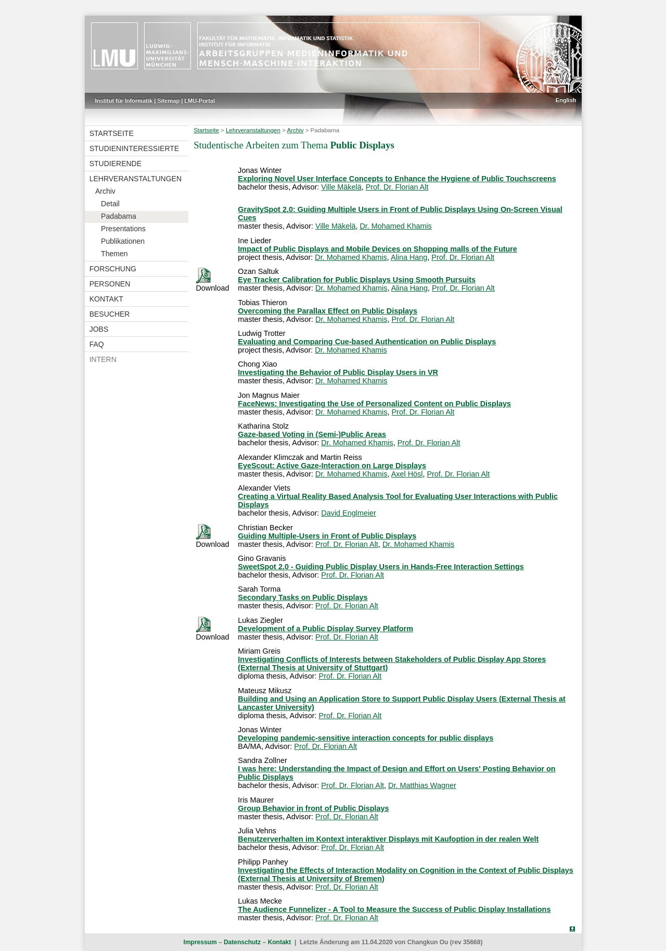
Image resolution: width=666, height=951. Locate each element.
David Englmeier (348, 513)
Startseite (111, 133)
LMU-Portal (199, 100)
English (566, 100)
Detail (110, 203)
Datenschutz (242, 942)
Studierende (115, 163)
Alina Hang (409, 257)
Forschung (112, 269)
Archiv (105, 191)
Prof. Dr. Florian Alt (397, 187)
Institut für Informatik (124, 100)
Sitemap (168, 100)
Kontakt (106, 299)
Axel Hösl (407, 474)
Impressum (200, 942)
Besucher (109, 314)
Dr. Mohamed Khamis (395, 226)
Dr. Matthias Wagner (422, 785)
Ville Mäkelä (341, 187)
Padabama (118, 216)
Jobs (99, 329)
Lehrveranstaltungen (135, 178)
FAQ (96, 344)
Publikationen (123, 241)
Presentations (123, 228)
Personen (110, 284)
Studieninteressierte (134, 148)
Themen (114, 253)
